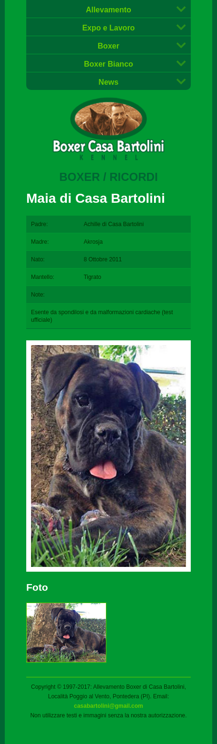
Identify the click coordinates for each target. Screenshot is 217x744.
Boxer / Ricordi (108, 176)
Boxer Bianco (108, 64)
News (109, 82)
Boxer (108, 46)
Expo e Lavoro (108, 28)
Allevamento (108, 10)
